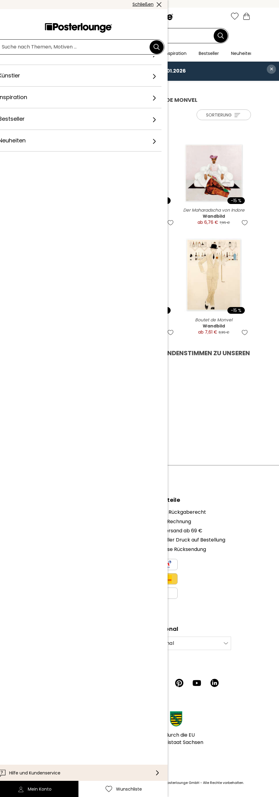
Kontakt (36, 723)
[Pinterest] (179, 683)
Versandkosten (108, 782)
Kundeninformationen (53, 713)
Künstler (74, 87)
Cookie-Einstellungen (52, 607)
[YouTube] (197, 683)
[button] (45, 17)
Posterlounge (45, 87)
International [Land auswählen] (158, 643)
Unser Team (41, 521)
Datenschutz (42, 598)
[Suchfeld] (136, 36)
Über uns (37, 512)
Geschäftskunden (48, 564)
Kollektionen (41, 539)
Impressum (40, 616)
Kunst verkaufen (46, 573)
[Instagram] (144, 683)
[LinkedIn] (214, 683)
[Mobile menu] (32, 17)
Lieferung (38, 732)
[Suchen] (220, 35)
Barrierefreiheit (45, 741)
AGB (32, 589)
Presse (35, 555)
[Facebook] (161, 683)
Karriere (36, 530)
